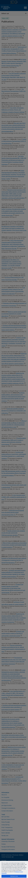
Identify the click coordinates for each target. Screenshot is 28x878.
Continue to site (14, 876)
